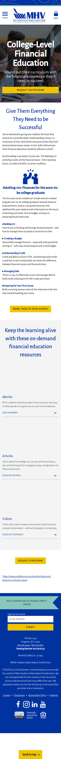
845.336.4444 (23, 645)
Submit (30, 627)
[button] (5, 15)
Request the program (36, 90)
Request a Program (30, 560)
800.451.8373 (37, 645)
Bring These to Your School (30, 309)
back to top (29, 754)
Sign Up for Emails (16, 614)
